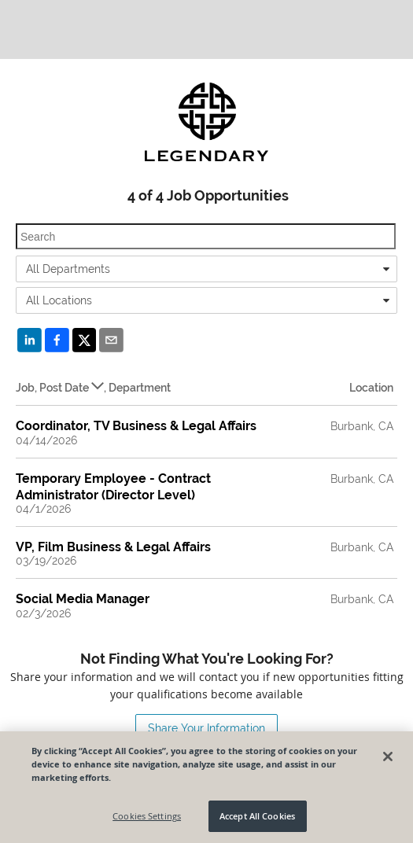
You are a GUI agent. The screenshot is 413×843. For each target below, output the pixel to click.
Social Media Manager (82, 598)
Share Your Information (206, 728)
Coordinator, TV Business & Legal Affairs (136, 425)
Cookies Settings (146, 816)
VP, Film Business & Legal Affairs (113, 546)
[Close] (388, 756)
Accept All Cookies (257, 816)
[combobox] (206, 269)
